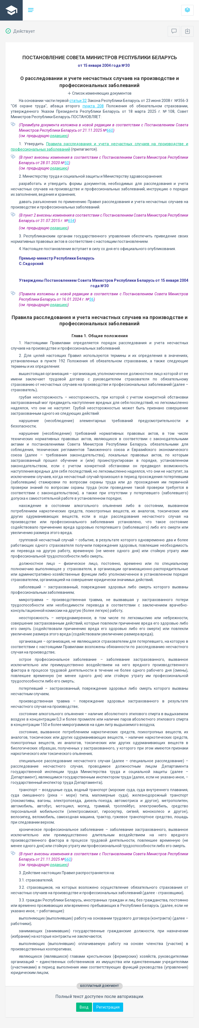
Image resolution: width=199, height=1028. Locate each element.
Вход (84, 1007)
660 (110, 130)
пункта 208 (93, 106)
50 (67, 163)
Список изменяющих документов (99, 93)
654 (71, 220)
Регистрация (108, 1007)
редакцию (59, 136)
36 (91, 299)
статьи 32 (78, 100)
